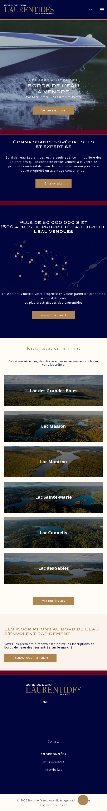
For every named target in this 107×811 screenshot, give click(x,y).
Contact (53, 741)
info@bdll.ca (53, 770)
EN (90, 10)
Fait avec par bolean (53, 805)
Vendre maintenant (53, 315)
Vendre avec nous (53, 110)
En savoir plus (53, 183)
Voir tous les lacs (53, 601)
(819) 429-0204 (53, 762)
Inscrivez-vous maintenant (30, 658)
